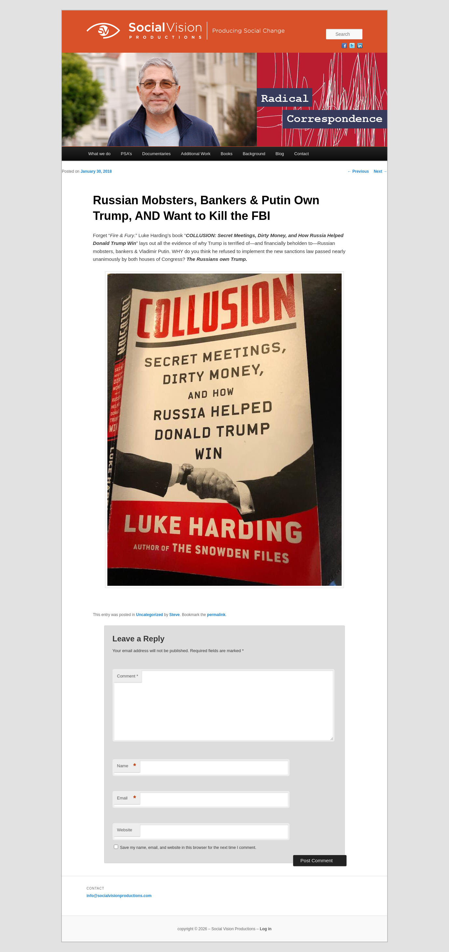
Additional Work (196, 153)
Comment (127, 676)
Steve (174, 614)
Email (126, 798)
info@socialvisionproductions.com (119, 895)
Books (226, 153)
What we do (99, 153)
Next (380, 171)
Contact (301, 153)
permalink (216, 614)
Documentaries (156, 153)
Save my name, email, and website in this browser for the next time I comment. (188, 847)
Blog (280, 153)
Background (254, 153)
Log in (265, 929)
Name (126, 766)
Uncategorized (149, 614)
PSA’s (126, 153)
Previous (358, 171)
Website (124, 829)
